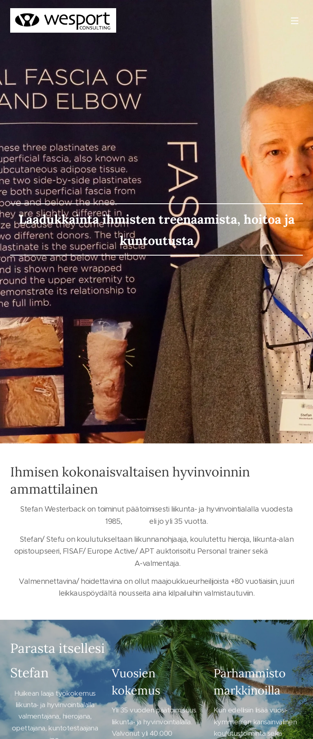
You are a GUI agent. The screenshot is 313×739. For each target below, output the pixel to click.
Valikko (294, 20)
